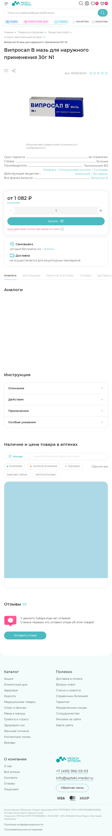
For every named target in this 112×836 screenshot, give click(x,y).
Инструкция (31, 275)
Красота (10, 696)
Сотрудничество (68, 713)
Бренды (9, 742)
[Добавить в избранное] (6, 71)
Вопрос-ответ (66, 684)
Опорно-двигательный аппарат (23, 37)
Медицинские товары (20, 702)
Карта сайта (64, 725)
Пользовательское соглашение (23, 829)
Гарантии (63, 702)
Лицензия (11, 789)
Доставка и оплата (69, 679)
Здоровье (11, 690)
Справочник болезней (72, 696)
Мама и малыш (14, 713)
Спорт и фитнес (15, 707)
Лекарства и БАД (58, 32)
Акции (8, 679)
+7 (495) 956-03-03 (72, 771)
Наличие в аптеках (60, 275)
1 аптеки (48, 249)
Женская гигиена (16, 731)
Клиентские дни (15, 684)
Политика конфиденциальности (23, 824)
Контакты (10, 777)
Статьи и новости (68, 690)
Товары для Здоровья (31, 32)
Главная (9, 32)
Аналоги (10, 275)
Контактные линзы (17, 737)
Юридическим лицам (71, 707)
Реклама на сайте (68, 719)
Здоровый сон (14, 725)
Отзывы (85, 275)
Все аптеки (12, 772)
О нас (8, 766)
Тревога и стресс (16, 719)
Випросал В (99, 178)
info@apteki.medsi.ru (74, 778)
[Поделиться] (14, 71)
